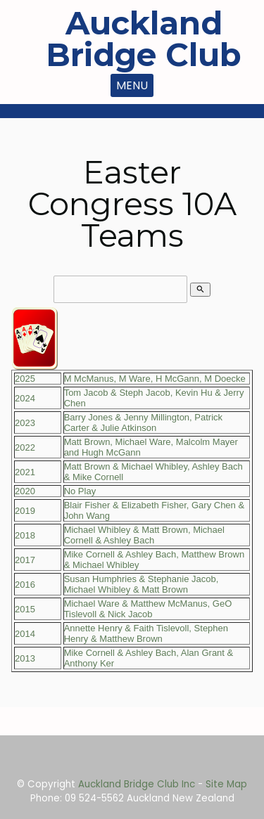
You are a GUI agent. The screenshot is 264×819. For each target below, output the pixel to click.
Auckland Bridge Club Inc (136, 784)
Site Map (226, 784)
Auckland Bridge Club (143, 39)
